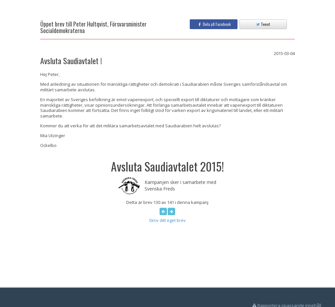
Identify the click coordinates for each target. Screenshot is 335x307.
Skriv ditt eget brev (167, 220)
